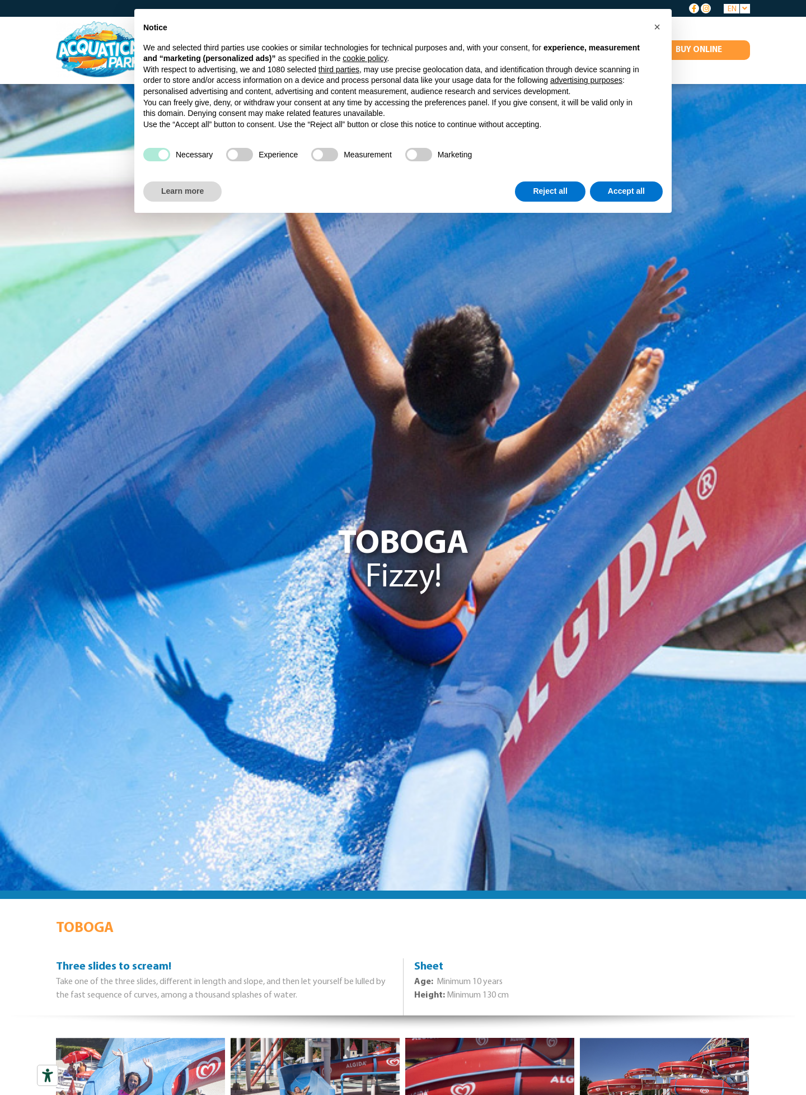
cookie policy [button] (365, 58)
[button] (657, 27)
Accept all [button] (626, 191)
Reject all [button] (550, 191)
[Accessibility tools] (47, 1075)
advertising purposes (586, 80)
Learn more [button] (182, 191)
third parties (338, 69)
